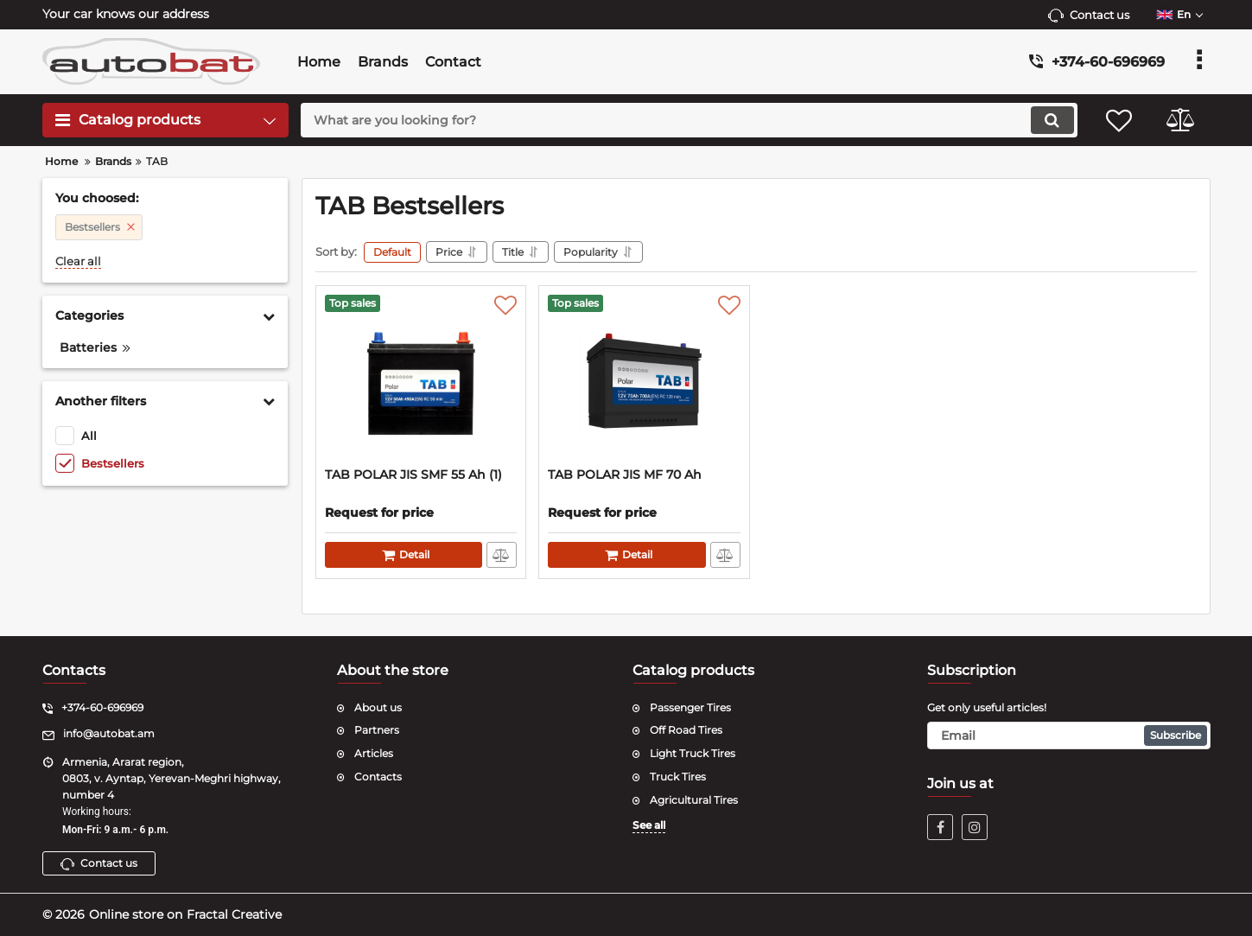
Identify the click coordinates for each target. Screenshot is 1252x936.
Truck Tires (678, 776)
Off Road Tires (686, 729)
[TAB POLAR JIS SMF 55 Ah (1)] (421, 381)
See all (648, 824)
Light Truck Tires (692, 753)
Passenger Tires (690, 707)
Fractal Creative (234, 914)
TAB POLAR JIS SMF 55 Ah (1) (413, 475)
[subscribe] (1069, 735)
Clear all (78, 261)
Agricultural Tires (694, 799)
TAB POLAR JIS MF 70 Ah (625, 475)
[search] (689, 120)
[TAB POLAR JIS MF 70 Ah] (644, 381)
